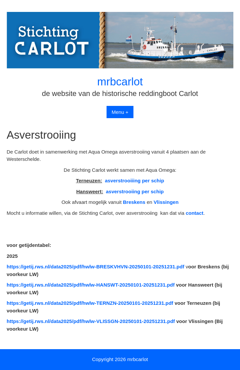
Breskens (134, 202)
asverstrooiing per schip (135, 191)
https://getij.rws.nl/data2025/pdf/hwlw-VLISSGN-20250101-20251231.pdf (91, 321)
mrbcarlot (120, 81)
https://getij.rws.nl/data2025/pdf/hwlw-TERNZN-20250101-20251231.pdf (90, 303)
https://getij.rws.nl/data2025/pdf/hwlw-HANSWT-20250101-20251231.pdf (91, 285)
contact (194, 213)
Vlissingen (166, 202)
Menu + (120, 112)
